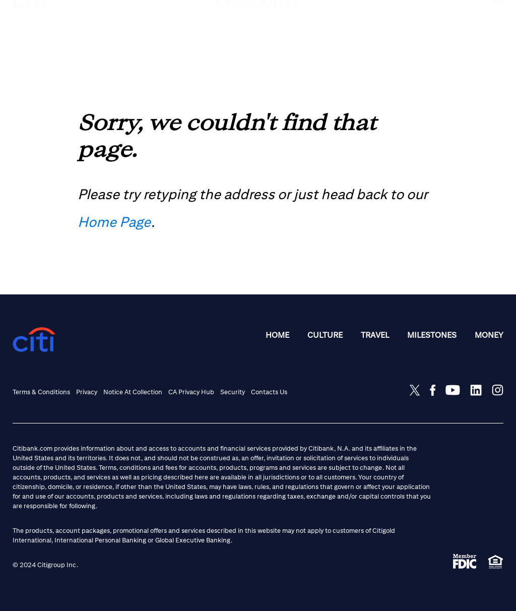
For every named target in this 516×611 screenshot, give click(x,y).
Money (489, 335)
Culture (325, 335)
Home (277, 335)
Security (232, 392)
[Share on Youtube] (452, 390)
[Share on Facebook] (432, 390)
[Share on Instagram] (497, 390)
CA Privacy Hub (191, 392)
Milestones (432, 335)
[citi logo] (29, 18)
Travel (375, 335)
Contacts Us (269, 392)
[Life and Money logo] (258, 24)
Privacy (86, 392)
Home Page (114, 221)
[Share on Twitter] (415, 390)
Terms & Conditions (41, 392)
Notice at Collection (132, 392)
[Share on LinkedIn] (476, 390)
